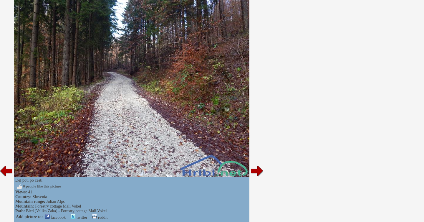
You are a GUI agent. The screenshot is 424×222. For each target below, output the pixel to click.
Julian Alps (55, 201)
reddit (99, 217)
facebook (55, 217)
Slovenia (40, 197)
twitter (79, 217)
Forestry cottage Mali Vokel (58, 206)
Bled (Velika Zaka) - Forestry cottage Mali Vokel (66, 211)
